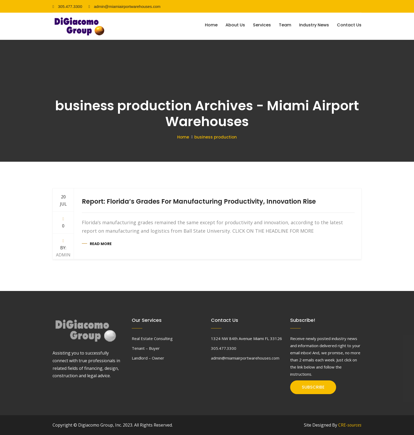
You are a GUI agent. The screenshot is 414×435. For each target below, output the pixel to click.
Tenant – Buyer (146, 348)
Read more (101, 243)
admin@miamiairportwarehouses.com (124, 6)
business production (215, 137)
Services (262, 25)
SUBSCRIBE (313, 387)
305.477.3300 (67, 6)
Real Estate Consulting (152, 338)
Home (211, 25)
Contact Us (349, 25)
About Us (235, 25)
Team (285, 25)
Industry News (314, 25)
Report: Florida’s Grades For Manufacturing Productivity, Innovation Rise (199, 201)
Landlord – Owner (148, 358)
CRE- (349, 425)
